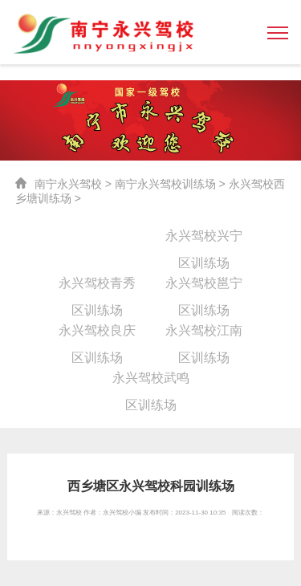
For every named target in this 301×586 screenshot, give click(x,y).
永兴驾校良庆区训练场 (97, 334)
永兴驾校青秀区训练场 (97, 286)
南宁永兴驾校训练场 (165, 183)
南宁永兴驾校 (68, 183)
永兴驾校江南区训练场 (203, 334)
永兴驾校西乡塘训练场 (97, 239)
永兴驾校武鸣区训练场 (150, 381)
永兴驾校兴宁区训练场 (203, 239)
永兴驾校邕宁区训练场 (203, 286)
